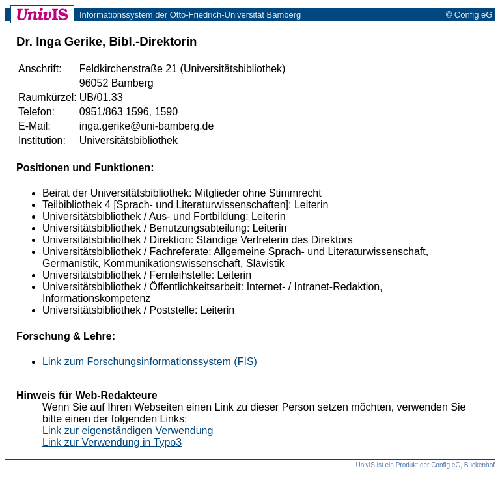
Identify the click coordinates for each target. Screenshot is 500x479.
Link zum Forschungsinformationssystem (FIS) (149, 361)
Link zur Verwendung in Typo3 (112, 442)
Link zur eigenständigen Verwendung (127, 430)
